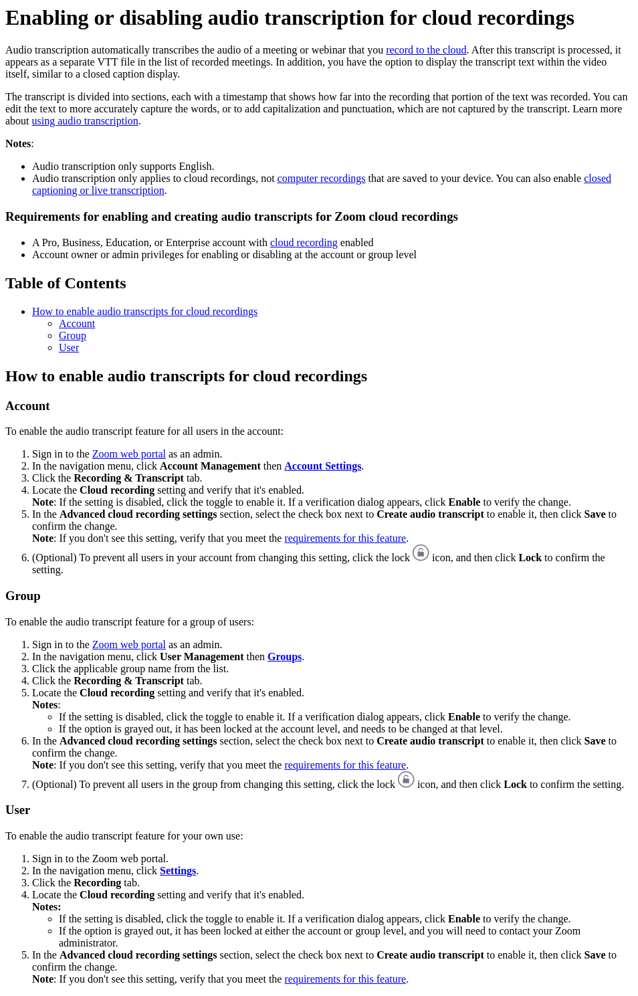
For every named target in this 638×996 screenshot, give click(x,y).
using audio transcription (85, 120)
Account (77, 323)
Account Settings (322, 466)
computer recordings (322, 178)
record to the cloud (426, 50)
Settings (178, 870)
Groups (285, 656)
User (69, 347)
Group (72, 335)
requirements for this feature (345, 538)
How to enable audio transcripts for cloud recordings (144, 311)
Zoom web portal (129, 454)
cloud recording (304, 242)
